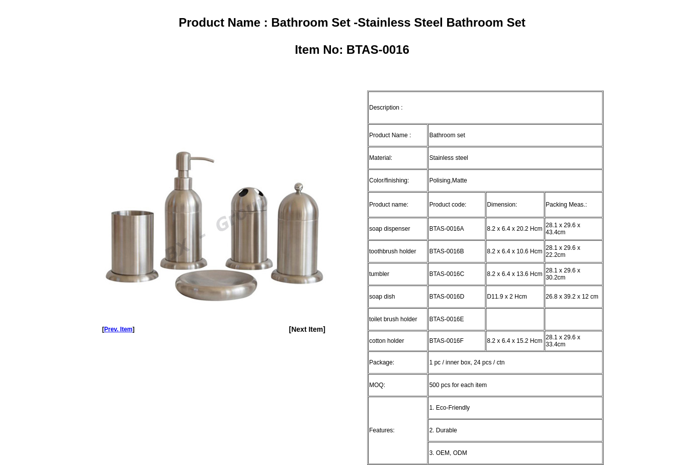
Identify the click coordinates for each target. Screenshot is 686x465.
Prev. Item (118, 329)
